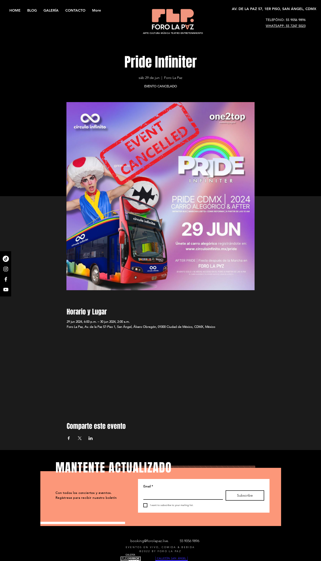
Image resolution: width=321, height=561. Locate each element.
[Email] (181, 494)
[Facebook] (6, 279)
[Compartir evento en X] (80, 438)
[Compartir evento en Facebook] (69, 438)
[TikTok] (6, 259)
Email (148, 486)
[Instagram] (6, 269)
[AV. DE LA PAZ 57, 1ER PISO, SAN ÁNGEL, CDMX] (274, 8)
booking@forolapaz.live (149, 541)
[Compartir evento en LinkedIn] (90, 438)
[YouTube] (6, 289)
